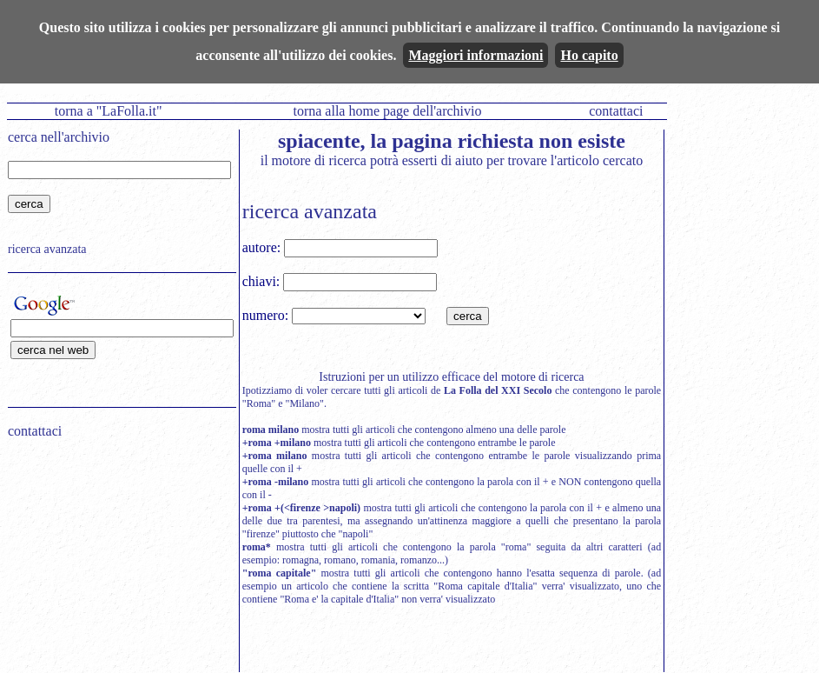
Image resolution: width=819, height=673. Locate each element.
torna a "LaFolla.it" (108, 110)
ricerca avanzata (47, 249)
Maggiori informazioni (475, 55)
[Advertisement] (116, 563)
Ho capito (589, 55)
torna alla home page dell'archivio (387, 110)
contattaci (616, 110)
